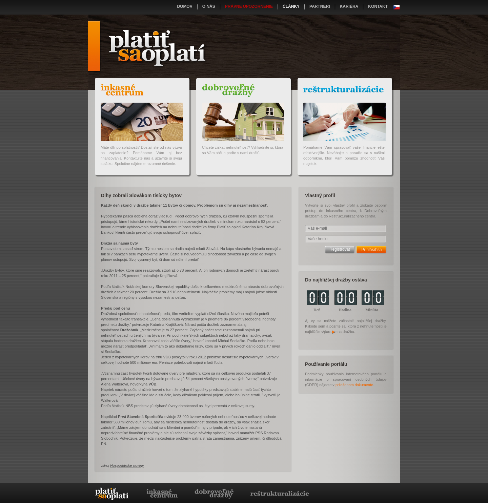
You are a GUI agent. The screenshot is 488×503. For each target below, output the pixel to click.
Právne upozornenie (249, 6)
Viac (329, 332)
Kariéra (349, 6)
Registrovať (339, 249)
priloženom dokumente (354, 385)
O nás (208, 6)
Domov (184, 6)
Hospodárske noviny (127, 465)
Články (291, 6)
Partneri (319, 6)
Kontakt (378, 6)
